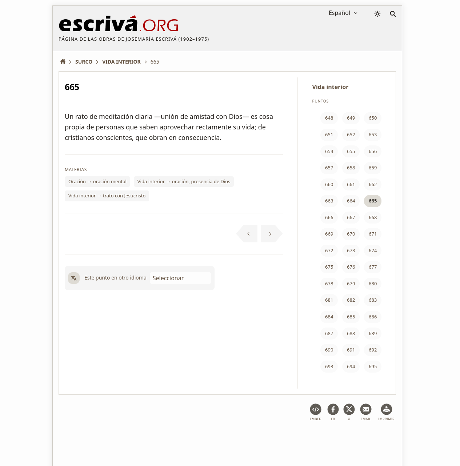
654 (329, 151)
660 (329, 184)
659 (373, 167)
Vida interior (330, 87)
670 (351, 233)
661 (351, 184)
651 (329, 134)
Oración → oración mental (97, 181)
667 (351, 217)
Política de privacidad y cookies (163, 438)
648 (329, 118)
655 (351, 151)
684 (329, 316)
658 (351, 167)
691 (351, 349)
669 (329, 233)
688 (351, 333)
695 (373, 366)
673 (351, 250)
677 (373, 267)
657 (329, 167)
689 (373, 333)
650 (373, 118)
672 (329, 250)
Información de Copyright (240, 438)
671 (373, 233)
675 (329, 267)
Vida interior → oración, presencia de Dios (184, 181)
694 (351, 366)
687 (329, 333)
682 (351, 300)
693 (329, 366)
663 (329, 200)
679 (351, 283)
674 (373, 250)
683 (373, 300)
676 (351, 267)
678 (329, 283)
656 (373, 151)
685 (351, 316)
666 (329, 217)
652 (351, 134)
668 (373, 217)
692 (373, 349)
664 (351, 200)
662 (373, 184)
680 (373, 283)
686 (373, 316)
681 (329, 300)
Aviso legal (105, 438)
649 (351, 118)
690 (329, 349)
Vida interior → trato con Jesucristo (106, 195)
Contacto (290, 438)
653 (373, 134)
